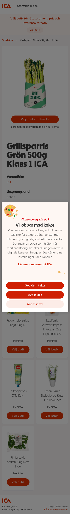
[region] (35, 257)
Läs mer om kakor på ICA (35, 264)
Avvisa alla (35, 294)
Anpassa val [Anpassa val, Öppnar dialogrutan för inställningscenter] (35, 304)
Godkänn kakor (35, 285)
